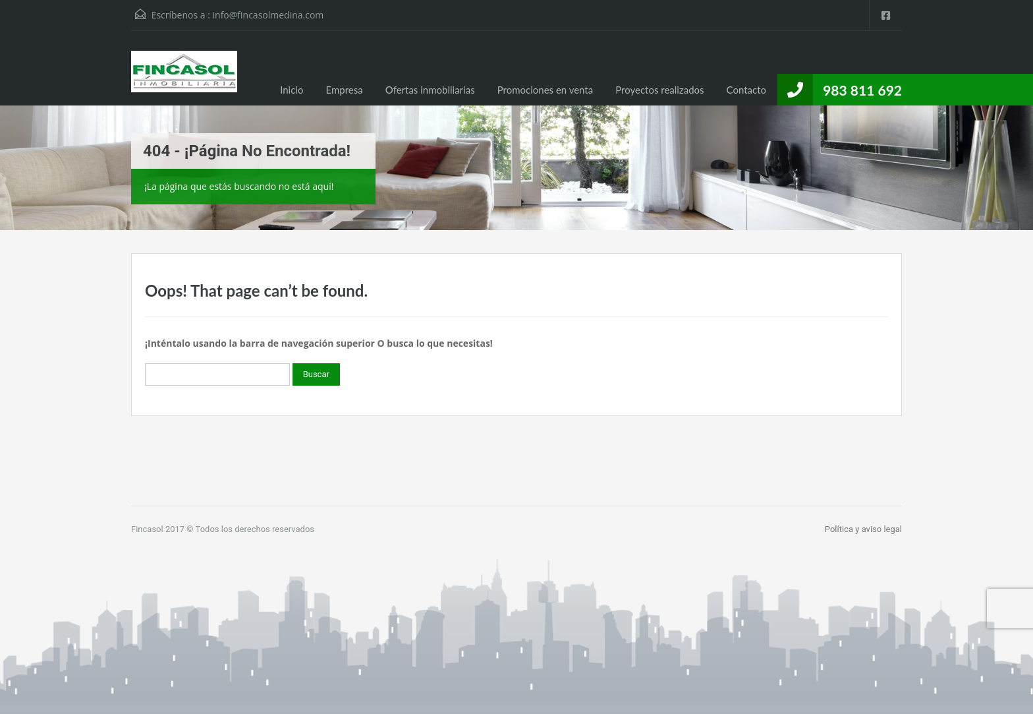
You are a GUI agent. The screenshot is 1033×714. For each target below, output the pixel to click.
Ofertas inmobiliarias (430, 90)
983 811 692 (862, 90)
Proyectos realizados (659, 90)
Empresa (343, 90)
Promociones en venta (545, 90)
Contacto (746, 90)
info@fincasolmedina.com (268, 15)
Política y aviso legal (863, 529)
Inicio (291, 90)
